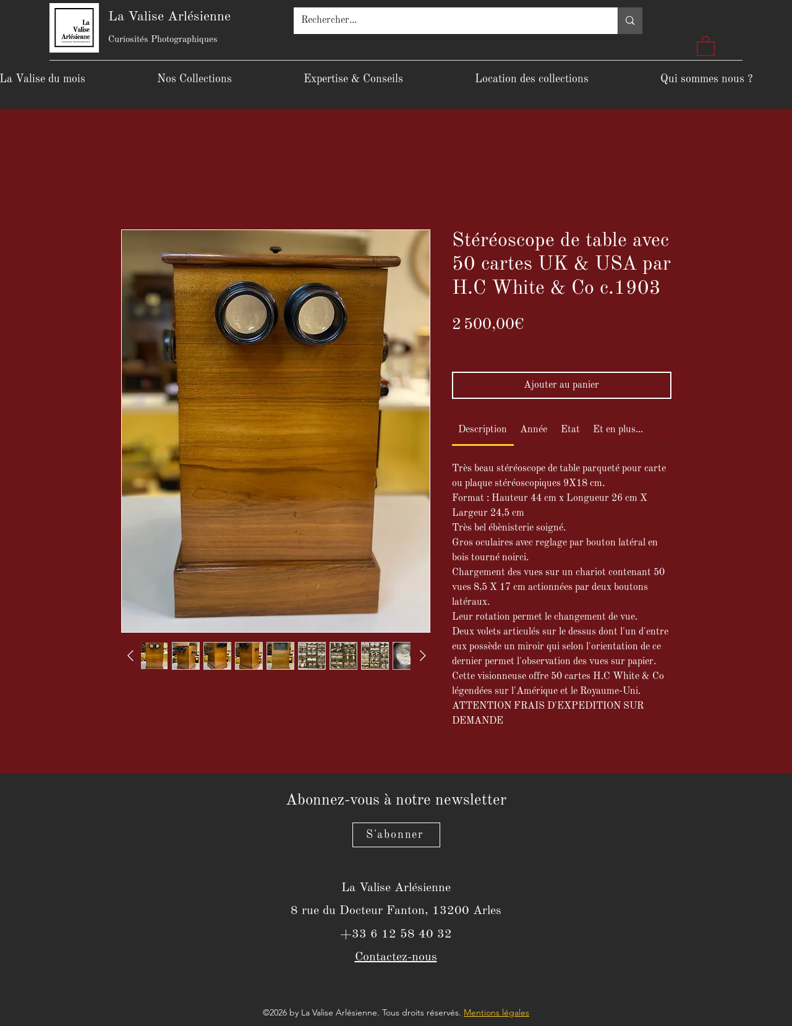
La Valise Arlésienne (169, 17)
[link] (482, 430)
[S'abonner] (396, 835)
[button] (706, 45)
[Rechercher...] (446, 20)
